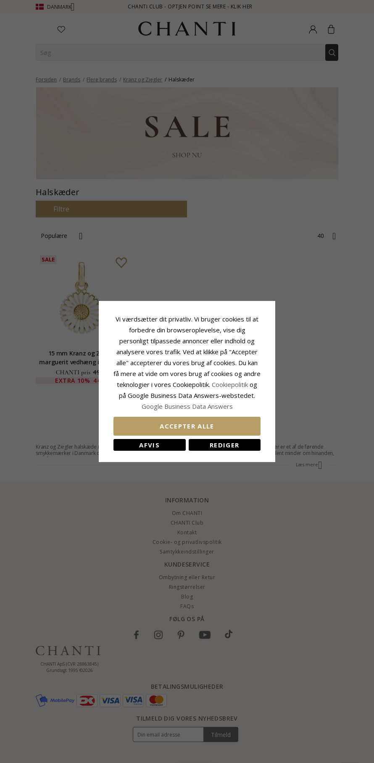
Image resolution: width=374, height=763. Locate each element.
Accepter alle (187, 426)
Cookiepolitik (230, 384)
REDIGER (224, 445)
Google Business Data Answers (187, 406)
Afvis (149, 445)
